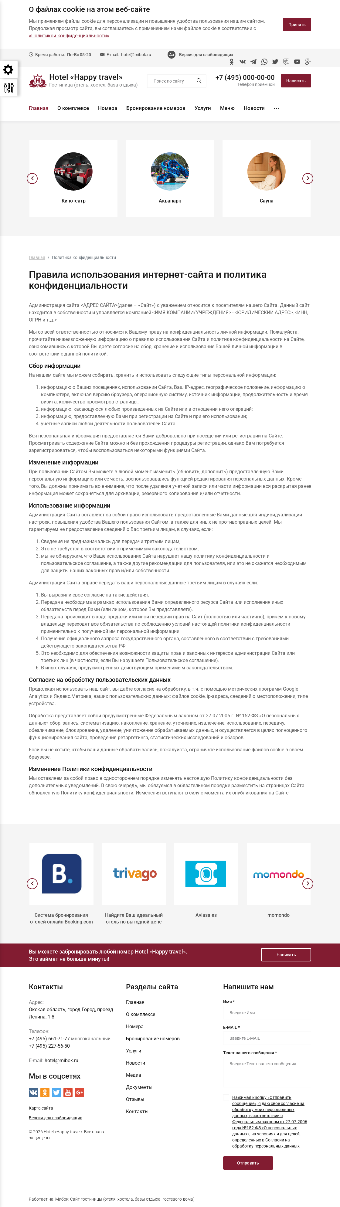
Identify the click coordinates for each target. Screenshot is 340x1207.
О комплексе (73, 108)
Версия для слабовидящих (206, 54)
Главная (38, 108)
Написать (296, 80)
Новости (254, 108)
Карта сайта (41, 1108)
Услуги (203, 108)
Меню (227, 108)
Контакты (137, 1111)
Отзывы (135, 1099)
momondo (278, 915)
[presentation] (32, 178)
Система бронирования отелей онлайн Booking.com (61, 918)
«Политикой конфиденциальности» (69, 36)
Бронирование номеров (155, 108)
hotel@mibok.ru (136, 54)
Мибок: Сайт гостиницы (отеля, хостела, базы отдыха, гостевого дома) (125, 1199)
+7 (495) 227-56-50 (49, 1046)
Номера (107, 108)
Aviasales (206, 915)
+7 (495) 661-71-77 (49, 1039)
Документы (139, 1087)
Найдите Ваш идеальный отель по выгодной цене (134, 918)
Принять (297, 24)
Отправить (248, 1163)
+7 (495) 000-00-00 (245, 77)
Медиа (133, 1075)
